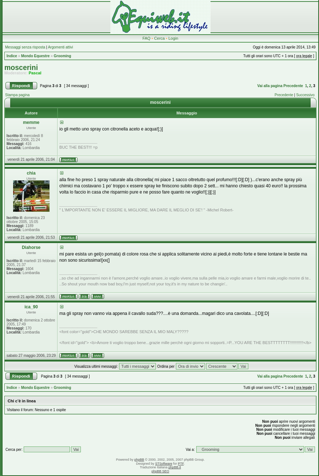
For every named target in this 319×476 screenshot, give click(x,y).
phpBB (139, 459)
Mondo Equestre (35, 56)
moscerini (21, 67)
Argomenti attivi (60, 47)
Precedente (293, 86)
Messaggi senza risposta (25, 47)
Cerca (159, 38)
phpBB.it (175, 467)
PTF (181, 463)
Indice (12, 56)
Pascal (35, 73)
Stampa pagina (17, 95)
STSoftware (163, 463)
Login (173, 38)
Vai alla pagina (270, 86)
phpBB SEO (160, 471)
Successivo (305, 95)
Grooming (62, 56)
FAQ (146, 38)
